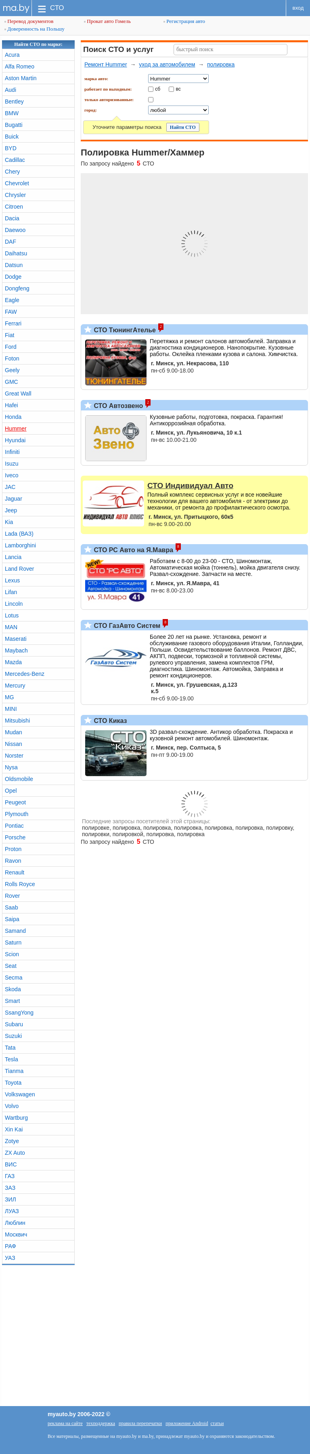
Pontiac (14, 825)
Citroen (14, 206)
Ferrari (13, 323)
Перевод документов (28, 21)
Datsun (14, 265)
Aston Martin (21, 78)
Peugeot (15, 802)
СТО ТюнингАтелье (124, 330)
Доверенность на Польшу (34, 29)
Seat (11, 966)
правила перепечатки (140, 1423)
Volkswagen (20, 1094)
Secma (14, 977)
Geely (12, 370)
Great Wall (18, 393)
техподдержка (100, 1423)
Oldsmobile (19, 779)
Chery (12, 171)
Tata (10, 1047)
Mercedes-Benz (24, 674)
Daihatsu (16, 253)
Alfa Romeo (19, 66)
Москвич (16, 1234)
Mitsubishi (17, 720)
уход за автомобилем (167, 64)
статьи (217, 1423)
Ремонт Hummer (105, 64)
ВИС (11, 1164)
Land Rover (19, 568)
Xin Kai (14, 1129)
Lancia (13, 557)
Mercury (15, 685)
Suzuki (13, 1036)
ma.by (15, 8)
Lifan (11, 592)
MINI (11, 709)
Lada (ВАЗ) (19, 533)
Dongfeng (17, 288)
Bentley (14, 101)
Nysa (11, 767)
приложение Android (186, 1423)
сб (157, 88)
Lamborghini (20, 545)
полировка (221, 64)
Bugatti (14, 125)
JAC (10, 487)
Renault (14, 872)
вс (178, 88)
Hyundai (15, 440)
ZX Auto (15, 1153)
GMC (11, 382)
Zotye (12, 1141)
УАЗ (10, 1258)
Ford (11, 347)
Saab (11, 907)
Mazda (13, 662)
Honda (13, 417)
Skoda (13, 989)
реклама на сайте (65, 1423)
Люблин (15, 1223)
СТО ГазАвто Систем (126, 625)
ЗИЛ (10, 1199)
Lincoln (14, 604)
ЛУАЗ (12, 1211)
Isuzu (11, 463)
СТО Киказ (109, 720)
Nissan (13, 744)
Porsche (15, 837)
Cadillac (15, 160)
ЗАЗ (10, 1188)
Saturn (13, 942)
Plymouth (16, 814)
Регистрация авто (184, 21)
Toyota (13, 1082)
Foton (12, 358)
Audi (10, 90)
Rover (12, 896)
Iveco (11, 475)
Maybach (16, 650)
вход (298, 8)
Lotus (12, 615)
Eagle (12, 300)
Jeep (11, 510)
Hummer (16, 428)
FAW (11, 312)
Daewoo (15, 230)
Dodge (13, 276)
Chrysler (15, 195)
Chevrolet (17, 183)
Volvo (12, 1106)
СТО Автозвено (117, 405)
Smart (12, 1001)
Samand (15, 931)
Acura (12, 55)
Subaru (14, 1024)
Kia (9, 522)
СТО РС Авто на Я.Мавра (132, 550)
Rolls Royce (20, 884)
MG (9, 697)
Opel (11, 790)
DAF (10, 241)
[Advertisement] (155, 1333)
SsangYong (19, 1012)
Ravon (13, 860)
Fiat (9, 335)
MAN (11, 627)
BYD (11, 148)
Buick (12, 136)
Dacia (12, 218)
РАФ (10, 1246)
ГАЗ (10, 1176)
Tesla (11, 1059)
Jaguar (13, 498)
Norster (14, 755)
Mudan (13, 732)
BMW (12, 113)
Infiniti (12, 452)
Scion (12, 954)
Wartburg (16, 1117)
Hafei (11, 405)
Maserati (16, 639)
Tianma (14, 1071)
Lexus (12, 580)
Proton (13, 849)
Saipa (12, 919)
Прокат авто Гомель (107, 21)
